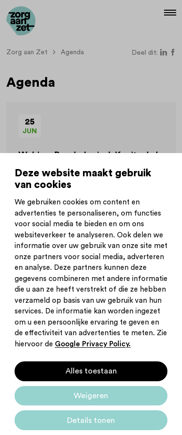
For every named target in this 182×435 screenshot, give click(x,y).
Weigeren (91, 396)
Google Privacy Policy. (93, 344)
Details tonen (91, 420)
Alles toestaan (91, 371)
